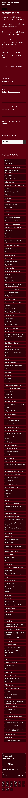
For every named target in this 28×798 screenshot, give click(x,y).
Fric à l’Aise (9, 318)
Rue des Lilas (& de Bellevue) (14, 605)
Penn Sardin (9, 564)
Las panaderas (9, 468)
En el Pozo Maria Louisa (13, 302)
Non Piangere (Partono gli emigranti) (13, 523)
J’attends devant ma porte (13, 385)
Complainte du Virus (11, 252)
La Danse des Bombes (12, 427)
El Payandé (8, 296)
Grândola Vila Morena (12, 349)
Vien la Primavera (11, 662)
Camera (7, 201)
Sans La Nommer (10, 608)
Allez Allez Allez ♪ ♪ (11, 179)
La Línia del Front (11, 445)
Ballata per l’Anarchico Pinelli (15, 185)
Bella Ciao (8, 195)
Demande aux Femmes (12, 271)
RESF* (7, 592)
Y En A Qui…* (9, 685)
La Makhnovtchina (11, 448)
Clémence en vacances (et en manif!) (14, 241)
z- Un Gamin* (9, 737)
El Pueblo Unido (10, 299)
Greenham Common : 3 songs (14, 352)
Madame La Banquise (12, 503)
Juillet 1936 (8, 395)
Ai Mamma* (9, 175)
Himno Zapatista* (10, 362)
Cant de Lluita (9, 208)
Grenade (7, 356)
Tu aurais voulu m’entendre (14, 656)
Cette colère (8, 230)
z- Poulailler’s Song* (11, 726)
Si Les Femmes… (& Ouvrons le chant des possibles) (14, 625)
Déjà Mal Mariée (10, 265)
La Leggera (8, 442)
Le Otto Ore (9, 481)
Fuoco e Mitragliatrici (12, 325)
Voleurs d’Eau (9, 665)
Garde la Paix (9, 331)
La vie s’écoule (9, 458)
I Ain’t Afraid (9, 369)
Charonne (8, 234)
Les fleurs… (8, 493)
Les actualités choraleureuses (9, 757)
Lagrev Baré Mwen (11, 461)
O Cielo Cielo (9, 536)
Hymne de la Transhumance (14, 365)
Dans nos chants (10, 255)
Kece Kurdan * (9, 398)
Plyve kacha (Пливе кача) (13, 574)
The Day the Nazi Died (12, 647)
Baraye (7, 188)
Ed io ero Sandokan (11, 292)
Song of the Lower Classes (13, 638)
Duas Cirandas (9, 281)
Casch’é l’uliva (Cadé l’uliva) (14, 221)
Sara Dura (8, 614)
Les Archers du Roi (11, 487)
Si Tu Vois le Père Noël (12, 629)
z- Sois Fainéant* (10, 734)
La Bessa (8, 417)
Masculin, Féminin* (11, 513)
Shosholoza (8, 621)
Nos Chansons (10, 155)
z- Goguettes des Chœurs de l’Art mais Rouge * (14, 702)
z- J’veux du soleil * (11, 706)
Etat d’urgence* (10, 309)
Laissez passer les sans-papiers (15, 464)
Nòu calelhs (8, 533)
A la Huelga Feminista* (12, 167)
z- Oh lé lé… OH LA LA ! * (14, 716)
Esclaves (7, 305)
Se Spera (7, 618)
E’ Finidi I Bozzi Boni (12, 289)
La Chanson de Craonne (12, 424)
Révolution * (9, 595)
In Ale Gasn (9, 382)
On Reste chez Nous (11, 551)
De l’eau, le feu (9, 258)
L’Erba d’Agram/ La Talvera (14, 404)
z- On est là (8, 719)
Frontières (8, 321)
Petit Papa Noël (10, 570)
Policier (7, 577)
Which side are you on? (12, 678)
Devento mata (9, 274)
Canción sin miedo (11, 204)
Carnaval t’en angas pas (12, 217)
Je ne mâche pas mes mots (13, 388)
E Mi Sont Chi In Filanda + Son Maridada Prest (14, 285)
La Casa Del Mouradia (12, 420)
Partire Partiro (10, 557)
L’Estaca (7, 407)
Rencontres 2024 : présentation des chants (15, 587)
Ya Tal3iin (8, 698)
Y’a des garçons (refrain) (13, 688)
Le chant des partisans (12, 474)
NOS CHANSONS (10, 769)
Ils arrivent (8, 378)
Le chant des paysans (12, 477)
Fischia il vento (10, 315)
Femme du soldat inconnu (13, 312)
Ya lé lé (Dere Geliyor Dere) (14, 694)
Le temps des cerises (11, 484)
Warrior (7, 669)
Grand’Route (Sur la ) (12, 343)
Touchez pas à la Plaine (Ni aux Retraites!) (14, 651)
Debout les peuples (11, 261)
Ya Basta (8, 691)
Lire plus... (5, 746)
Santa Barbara (9, 611)
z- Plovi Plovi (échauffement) (14, 722)
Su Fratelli (8, 641)
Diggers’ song (9, 277)
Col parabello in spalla (12, 245)
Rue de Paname (10, 601)
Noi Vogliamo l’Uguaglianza (14, 519)
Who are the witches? (12, 682)
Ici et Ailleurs (8, 764)
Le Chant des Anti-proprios (14, 471)
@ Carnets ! (8, 160)
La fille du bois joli (11, 430)
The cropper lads (10, 644)
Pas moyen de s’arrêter (12, 561)
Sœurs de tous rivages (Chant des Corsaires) (14, 633)
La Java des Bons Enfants (13, 433)
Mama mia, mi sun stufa (13, 506)
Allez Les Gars (9, 182)
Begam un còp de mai (12, 191)
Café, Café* (8, 198)
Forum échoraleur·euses (13, 775)
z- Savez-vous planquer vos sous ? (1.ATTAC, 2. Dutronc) (14, 730)
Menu (4, 9)
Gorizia (7, 340)
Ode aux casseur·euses (12, 539)
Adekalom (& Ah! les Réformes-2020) (12, 171)
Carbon (7, 214)
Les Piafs (8, 497)
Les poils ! (8, 500)
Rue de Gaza (9, 598)
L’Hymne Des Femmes (12, 411)
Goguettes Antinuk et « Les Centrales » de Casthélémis (14, 335)
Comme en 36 (9, 248)
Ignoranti (8, 372)
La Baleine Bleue (10, 414)
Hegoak (7, 359)
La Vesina (8, 455)
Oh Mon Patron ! (10, 543)
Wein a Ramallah (10, 675)
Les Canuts (8, 490)
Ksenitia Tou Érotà (11, 401)
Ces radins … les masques (13, 227)
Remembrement (10, 583)
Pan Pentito (9, 554)
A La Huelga (9, 164)
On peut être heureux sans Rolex (13, 547)
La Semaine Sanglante (12, 451)
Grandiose (8, 346)
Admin (5, 66)
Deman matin (9, 268)
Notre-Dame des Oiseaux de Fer (14, 529)
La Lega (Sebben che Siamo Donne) (14, 437)
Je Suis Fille (9, 391)
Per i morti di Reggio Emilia (14, 567)
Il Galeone (8, 375)
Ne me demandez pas (12, 516)
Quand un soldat (10, 580)
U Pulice (7, 659)
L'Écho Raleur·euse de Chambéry (10, 4)
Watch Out (8, 672)
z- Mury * (8, 713)
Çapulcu (7, 211)
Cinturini (8, 237)
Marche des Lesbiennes (12, 510)
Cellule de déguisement (12, 224)
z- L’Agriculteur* (10, 709)
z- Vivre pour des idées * (13, 740)
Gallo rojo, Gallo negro (12, 328)
